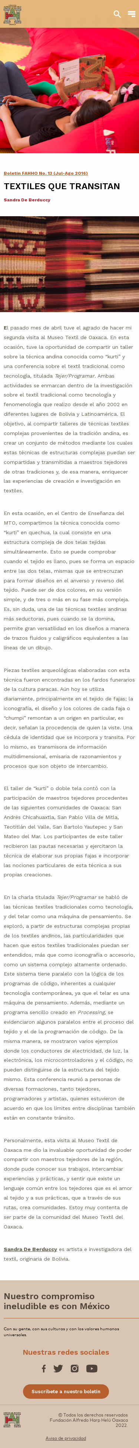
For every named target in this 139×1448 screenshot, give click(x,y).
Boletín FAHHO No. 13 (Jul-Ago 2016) (46, 173)
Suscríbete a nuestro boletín (66, 1391)
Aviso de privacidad (66, 1438)
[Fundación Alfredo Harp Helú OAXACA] (12, 11)
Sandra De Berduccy (30, 1249)
